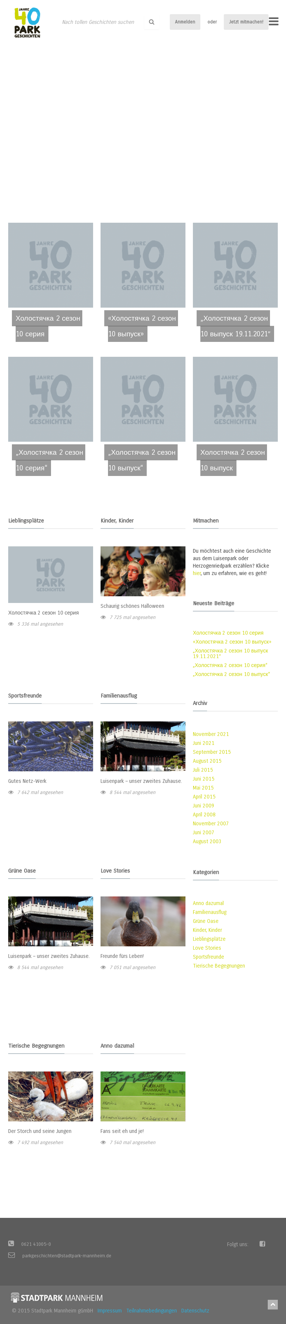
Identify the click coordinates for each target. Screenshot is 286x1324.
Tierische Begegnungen (219, 966)
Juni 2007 (203, 832)
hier (197, 573)
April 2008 (204, 815)
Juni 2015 (203, 779)
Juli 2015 (203, 770)
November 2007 (211, 823)
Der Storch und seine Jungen (40, 1131)
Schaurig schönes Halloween (132, 606)
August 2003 (207, 841)
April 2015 (204, 797)
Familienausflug (209, 912)
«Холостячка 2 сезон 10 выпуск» (232, 642)
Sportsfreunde (208, 957)
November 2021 (211, 734)
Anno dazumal (208, 903)
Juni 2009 (203, 806)
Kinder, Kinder (207, 930)
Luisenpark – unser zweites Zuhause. (141, 781)
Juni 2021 (203, 743)
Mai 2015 (203, 788)
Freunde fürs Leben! (122, 956)
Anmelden (185, 22)
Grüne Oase (206, 921)
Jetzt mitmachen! (246, 22)
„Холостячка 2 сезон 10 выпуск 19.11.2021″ (230, 654)
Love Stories (207, 948)
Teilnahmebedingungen (151, 1311)
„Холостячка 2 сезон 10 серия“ (230, 665)
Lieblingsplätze (209, 939)
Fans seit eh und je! (122, 1131)
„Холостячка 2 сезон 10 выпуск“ (231, 674)
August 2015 (207, 761)
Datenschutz (195, 1311)
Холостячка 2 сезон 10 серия (43, 613)
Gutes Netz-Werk (27, 781)
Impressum (110, 1311)
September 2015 (212, 752)
